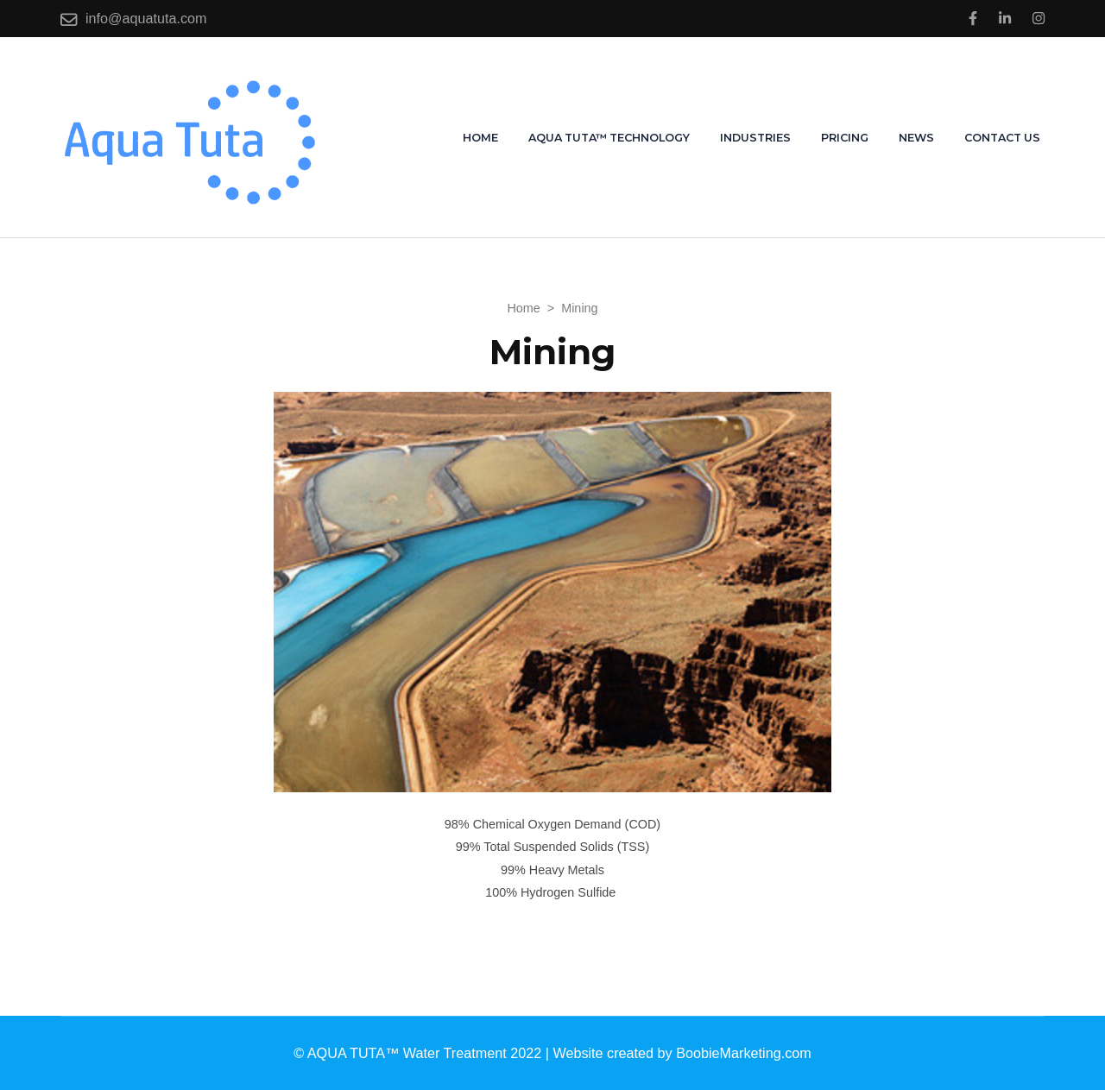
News (916, 137)
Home (480, 137)
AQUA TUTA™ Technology (609, 137)
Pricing (844, 137)
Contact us (1002, 137)
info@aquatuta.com (146, 18)
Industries (755, 137)
